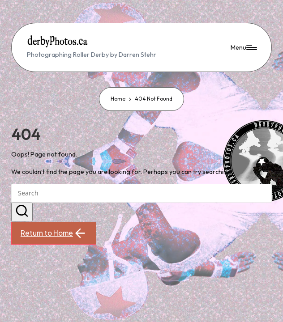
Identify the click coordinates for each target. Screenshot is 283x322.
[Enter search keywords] (141, 193)
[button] (22, 212)
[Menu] (243, 47)
